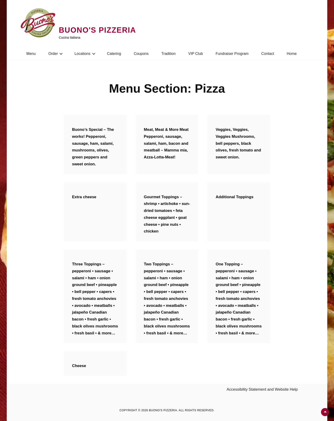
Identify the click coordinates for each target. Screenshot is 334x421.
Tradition (168, 54)
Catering (114, 54)
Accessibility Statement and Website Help (263, 389)
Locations (82, 54)
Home (292, 54)
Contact (267, 54)
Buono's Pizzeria (100, 30)
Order (53, 54)
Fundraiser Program (231, 54)
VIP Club (195, 54)
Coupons (141, 54)
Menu (31, 54)
